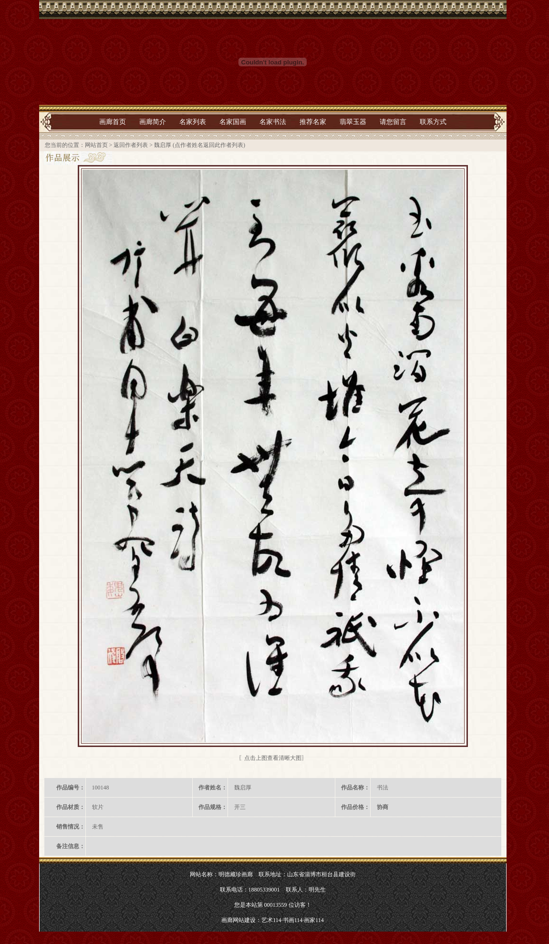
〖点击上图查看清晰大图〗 (272, 758)
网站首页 (96, 145)
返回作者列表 (131, 145)
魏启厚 (162, 145)
